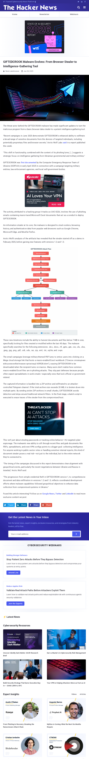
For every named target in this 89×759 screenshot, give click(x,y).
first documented (28, 162)
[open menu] (84, 7)
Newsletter (44, 14)
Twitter (58, 494)
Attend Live (13, 573)
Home (14, 14)
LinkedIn (69, 494)
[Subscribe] (76, 534)
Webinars (74, 14)
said (64, 142)
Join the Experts (15, 604)
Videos (74, 694)
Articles (83, 694)
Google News (48, 494)
